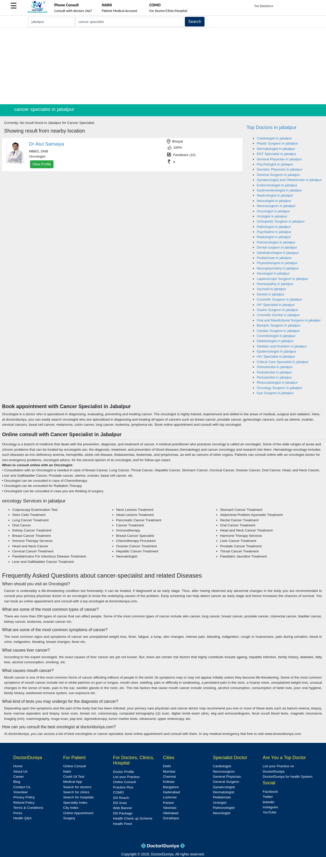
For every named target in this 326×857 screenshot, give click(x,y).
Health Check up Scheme (132, 818)
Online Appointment (78, 813)
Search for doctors (77, 787)
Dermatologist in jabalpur (276, 149)
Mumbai (169, 771)
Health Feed (122, 824)
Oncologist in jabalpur (273, 211)
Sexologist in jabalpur (273, 273)
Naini (67, 771)
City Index (70, 808)
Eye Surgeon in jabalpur (275, 393)
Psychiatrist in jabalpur (274, 232)
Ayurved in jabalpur (271, 289)
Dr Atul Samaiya (46, 144)
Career (18, 776)
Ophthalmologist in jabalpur (278, 253)
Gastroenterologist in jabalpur (279, 190)
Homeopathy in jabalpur (275, 284)
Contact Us (21, 787)
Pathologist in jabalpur (274, 227)
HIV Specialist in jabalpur (276, 356)
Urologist (220, 802)
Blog (16, 782)
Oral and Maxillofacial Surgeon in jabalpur (289, 320)
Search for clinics (76, 792)
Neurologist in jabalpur (274, 201)
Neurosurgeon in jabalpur (276, 206)
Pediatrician (222, 797)
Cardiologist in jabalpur (274, 138)
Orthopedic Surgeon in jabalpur (281, 221)
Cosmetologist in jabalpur (276, 336)
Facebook (270, 792)
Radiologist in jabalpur (274, 237)
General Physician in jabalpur (279, 159)
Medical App (72, 782)
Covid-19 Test (73, 776)
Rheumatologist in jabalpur (277, 382)
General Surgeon (226, 782)
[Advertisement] (163, 66)
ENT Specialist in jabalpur (276, 154)
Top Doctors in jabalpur (271, 127)
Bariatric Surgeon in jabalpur (279, 325)
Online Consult (74, 766)
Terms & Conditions (28, 808)
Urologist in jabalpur (272, 216)
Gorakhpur (171, 818)
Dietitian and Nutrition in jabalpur (282, 346)
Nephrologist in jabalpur (275, 195)
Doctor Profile (123, 772)
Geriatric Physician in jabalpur (280, 169)
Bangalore (171, 787)
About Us (20, 771)
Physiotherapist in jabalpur (277, 263)
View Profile (41, 164)
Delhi (167, 766)
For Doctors (264, 6)
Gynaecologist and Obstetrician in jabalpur (289, 180)
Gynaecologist (224, 787)
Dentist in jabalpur (270, 294)
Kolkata (168, 782)
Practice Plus (123, 787)
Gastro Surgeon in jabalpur (277, 310)
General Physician (227, 776)
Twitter (268, 797)
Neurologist (221, 813)
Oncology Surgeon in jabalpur (279, 388)
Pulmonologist (224, 808)
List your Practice (126, 777)
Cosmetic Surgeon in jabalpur (279, 299)
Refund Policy (24, 802)
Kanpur (168, 802)
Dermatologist (223, 792)
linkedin (269, 802)
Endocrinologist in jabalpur (277, 185)
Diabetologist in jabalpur (275, 341)
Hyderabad (171, 792)
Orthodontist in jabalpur (275, 367)
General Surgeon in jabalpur (278, 175)
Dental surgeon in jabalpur (277, 247)
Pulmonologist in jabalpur (276, 242)
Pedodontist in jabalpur (274, 372)
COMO (118, 792)
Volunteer (20, 792)
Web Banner (122, 808)
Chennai (169, 776)
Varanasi (169, 808)
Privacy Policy (24, 797)
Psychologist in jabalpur (275, 164)
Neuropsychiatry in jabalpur (278, 268)
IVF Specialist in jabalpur (276, 305)
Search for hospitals (78, 797)
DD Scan (120, 803)
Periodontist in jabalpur (274, 377)
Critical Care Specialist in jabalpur (282, 362)
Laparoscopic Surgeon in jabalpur (282, 279)
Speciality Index (75, 802)
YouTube (269, 812)
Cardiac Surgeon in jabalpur (278, 331)
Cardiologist (222, 766)
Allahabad (170, 813)
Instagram (270, 807)
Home (17, 766)
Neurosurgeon (224, 771)
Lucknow (170, 797)
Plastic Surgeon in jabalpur (277, 143)
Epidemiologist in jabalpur (276, 351)
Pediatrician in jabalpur (274, 258)
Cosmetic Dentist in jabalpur (278, 315)
